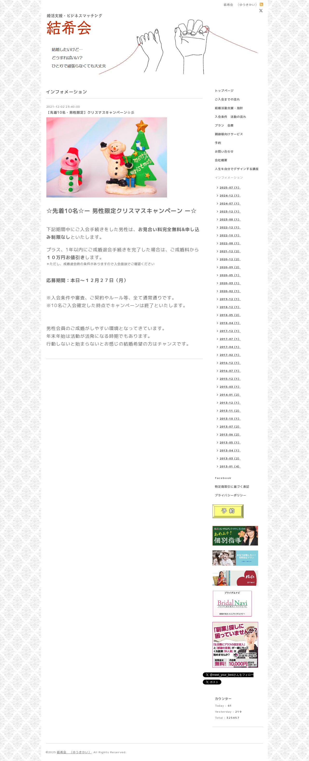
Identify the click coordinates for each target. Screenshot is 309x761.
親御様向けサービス (229, 134)
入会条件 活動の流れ (230, 117)
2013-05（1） (230, 442)
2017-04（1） (230, 347)
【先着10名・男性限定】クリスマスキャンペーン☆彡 (92, 112)
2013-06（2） (230, 435)
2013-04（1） (230, 450)
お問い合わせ (224, 151)
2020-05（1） (230, 275)
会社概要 (221, 160)
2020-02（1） (230, 291)
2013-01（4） (230, 466)
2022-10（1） (230, 235)
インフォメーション (229, 178)
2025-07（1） (230, 188)
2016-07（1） (230, 371)
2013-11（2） (230, 411)
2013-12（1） (230, 403)
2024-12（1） (230, 195)
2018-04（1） (230, 323)
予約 (218, 143)
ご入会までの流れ (227, 99)
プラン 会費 (224, 125)
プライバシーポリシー (230, 495)
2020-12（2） (230, 259)
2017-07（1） (230, 339)
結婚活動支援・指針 (229, 108)
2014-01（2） (230, 395)
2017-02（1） (230, 355)
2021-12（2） (230, 251)
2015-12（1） (230, 379)
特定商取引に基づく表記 (232, 487)
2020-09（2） (230, 267)
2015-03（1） (230, 387)
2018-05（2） (230, 315)
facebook (223, 478)
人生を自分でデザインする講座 (237, 169)
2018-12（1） (230, 307)
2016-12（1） (230, 363)
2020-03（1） (230, 283)
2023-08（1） (230, 219)
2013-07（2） (230, 427)
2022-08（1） (230, 243)
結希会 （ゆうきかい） (74, 752)
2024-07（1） (230, 203)
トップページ (224, 91)
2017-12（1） (230, 331)
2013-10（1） (230, 419)
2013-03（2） (230, 458)
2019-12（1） (230, 299)
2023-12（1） (230, 211)
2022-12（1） (230, 227)
